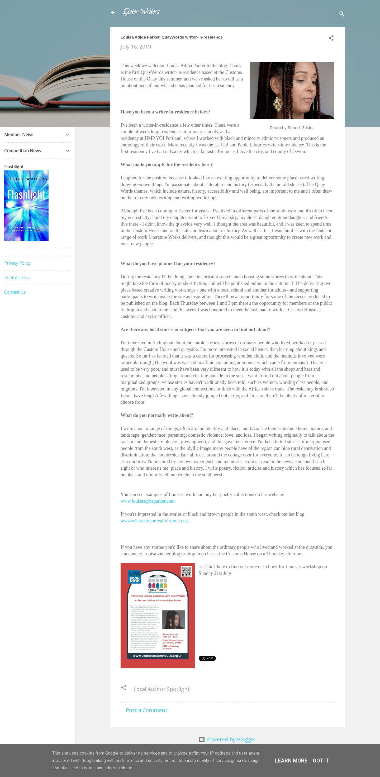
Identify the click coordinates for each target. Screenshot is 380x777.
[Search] (342, 14)
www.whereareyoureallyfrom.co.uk (154, 520)
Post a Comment (146, 710)
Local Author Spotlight (162, 689)
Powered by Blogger (227, 739)
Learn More (291, 760)
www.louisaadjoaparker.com (148, 501)
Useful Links (16, 277)
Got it (321, 760)
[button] (331, 38)
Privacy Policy (17, 263)
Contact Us (15, 292)
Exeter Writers (141, 12)
